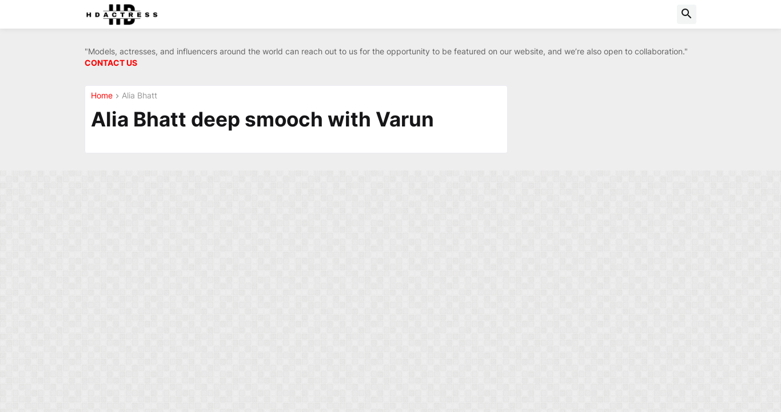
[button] (686, 14)
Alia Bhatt (139, 96)
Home (102, 96)
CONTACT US (111, 63)
